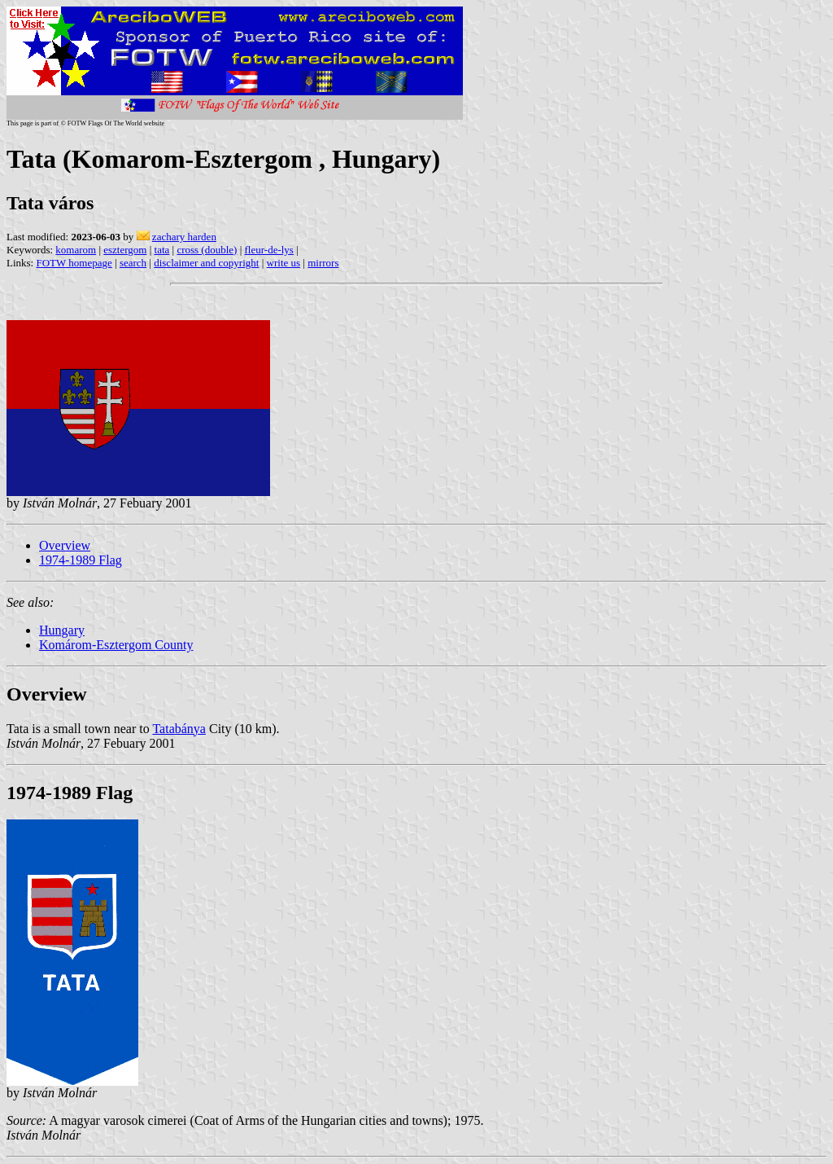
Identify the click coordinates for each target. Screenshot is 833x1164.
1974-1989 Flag (80, 560)
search (133, 263)
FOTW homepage (73, 263)
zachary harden (184, 237)
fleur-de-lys (269, 250)
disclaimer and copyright (206, 263)
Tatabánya (179, 729)
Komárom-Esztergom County (116, 645)
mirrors (322, 263)
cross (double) (207, 250)
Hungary (62, 630)
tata (162, 250)
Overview (64, 545)
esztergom (124, 250)
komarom (75, 250)
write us (284, 263)
